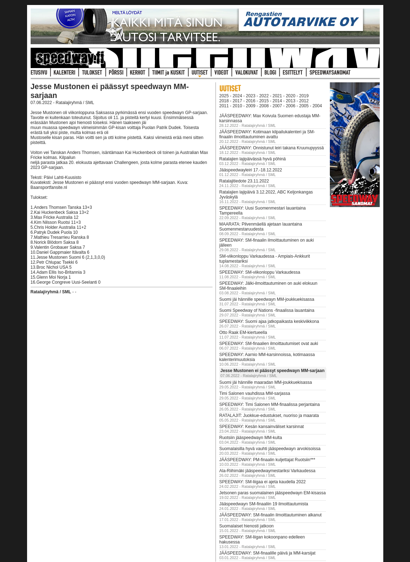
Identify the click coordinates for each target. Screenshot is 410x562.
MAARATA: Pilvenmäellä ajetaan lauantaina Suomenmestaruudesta (260, 227)
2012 (304, 100)
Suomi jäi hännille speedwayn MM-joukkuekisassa (267, 299)
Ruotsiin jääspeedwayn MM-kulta (250, 437)
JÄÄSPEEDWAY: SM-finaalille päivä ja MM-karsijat (267, 553)
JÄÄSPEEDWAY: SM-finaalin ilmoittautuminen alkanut (270, 514)
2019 (304, 95)
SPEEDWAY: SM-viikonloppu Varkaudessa (259, 272)
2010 (237, 105)
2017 (237, 100)
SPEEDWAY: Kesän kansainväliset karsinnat (261, 426)
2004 (317, 105)
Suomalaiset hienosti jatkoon (246, 526)
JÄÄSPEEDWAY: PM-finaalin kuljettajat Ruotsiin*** (267, 459)
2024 (237, 95)
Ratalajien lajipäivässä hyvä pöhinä (252, 158)
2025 (224, 95)
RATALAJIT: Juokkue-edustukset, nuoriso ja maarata (269, 415)
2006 (290, 105)
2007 (277, 105)
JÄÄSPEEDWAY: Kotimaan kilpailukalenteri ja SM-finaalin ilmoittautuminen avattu (267, 134)
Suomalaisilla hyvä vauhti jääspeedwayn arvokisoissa (270, 448)
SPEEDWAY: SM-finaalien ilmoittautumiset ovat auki (268, 343)
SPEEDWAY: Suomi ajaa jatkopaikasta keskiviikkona (269, 321)
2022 (264, 95)
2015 (264, 100)
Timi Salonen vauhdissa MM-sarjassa (254, 393)
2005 (304, 105)
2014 (277, 100)
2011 (224, 105)
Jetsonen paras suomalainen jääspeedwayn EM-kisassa (272, 492)
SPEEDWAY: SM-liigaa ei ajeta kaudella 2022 (262, 481)
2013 (290, 100)
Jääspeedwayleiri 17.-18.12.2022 (250, 169)
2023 (250, 95)
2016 (250, 100)
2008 (264, 105)
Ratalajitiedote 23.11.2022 (244, 181)
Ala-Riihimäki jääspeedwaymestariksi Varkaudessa (267, 470)
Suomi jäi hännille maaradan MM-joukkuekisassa (265, 382)
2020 (290, 95)
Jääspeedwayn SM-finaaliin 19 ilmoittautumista (263, 503)
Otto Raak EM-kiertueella (243, 332)
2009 (250, 105)
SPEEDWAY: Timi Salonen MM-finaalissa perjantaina (269, 404)
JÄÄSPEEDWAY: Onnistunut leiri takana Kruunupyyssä (271, 147)
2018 (224, 100)
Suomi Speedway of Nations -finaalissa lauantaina (267, 310)
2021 (277, 95)
